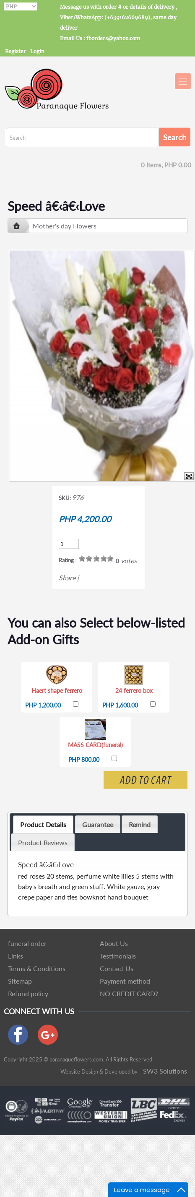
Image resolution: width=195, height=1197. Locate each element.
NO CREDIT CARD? (129, 993)
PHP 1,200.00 (43, 705)
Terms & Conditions (36, 968)
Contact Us (116, 968)
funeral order (27, 943)
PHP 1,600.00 (120, 705)
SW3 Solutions (165, 1071)
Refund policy (28, 993)
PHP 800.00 (83, 759)
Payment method (125, 981)
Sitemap (20, 981)
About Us (114, 943)
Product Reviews (43, 842)
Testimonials (118, 956)
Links (15, 956)
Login (37, 51)
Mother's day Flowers (64, 226)
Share (67, 578)
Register (15, 51)
